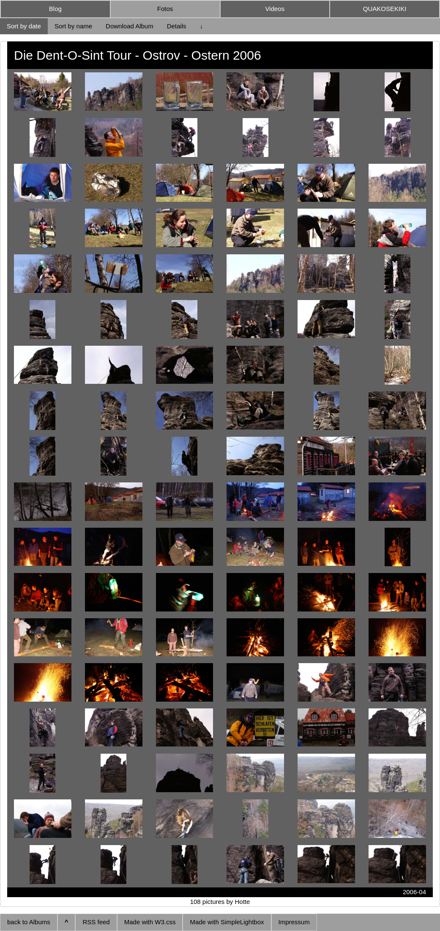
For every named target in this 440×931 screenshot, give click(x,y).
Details (176, 26)
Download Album (129, 26)
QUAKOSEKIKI (385, 8)
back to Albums (28, 921)
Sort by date (24, 26)
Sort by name (73, 26)
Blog (55, 8)
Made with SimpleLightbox (227, 921)
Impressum (294, 921)
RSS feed (95, 921)
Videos (275, 8)
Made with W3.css (150, 921)
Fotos (165, 8)
